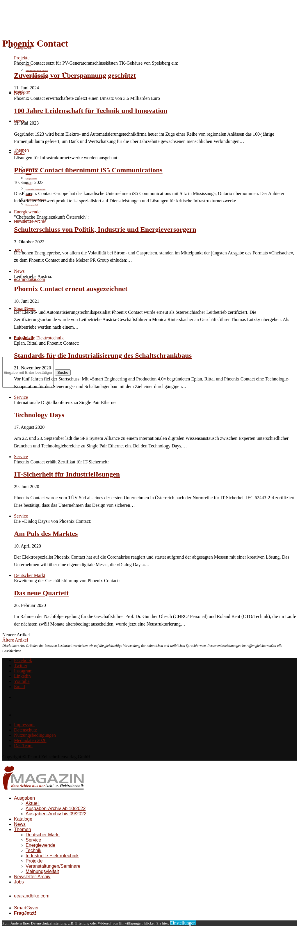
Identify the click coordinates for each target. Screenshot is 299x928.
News (20, 824)
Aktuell (33, 803)
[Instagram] (23, 670)
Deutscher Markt (43, 834)
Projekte (34, 860)
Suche (62, 372)
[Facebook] (23, 660)
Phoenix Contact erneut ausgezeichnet (70, 289)
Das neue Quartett (41, 593)
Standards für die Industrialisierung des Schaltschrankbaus (103, 355)
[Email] (19, 686)
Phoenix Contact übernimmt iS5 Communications (88, 170)
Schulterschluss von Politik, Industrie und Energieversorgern (105, 229)
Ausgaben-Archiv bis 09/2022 (56, 813)
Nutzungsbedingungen (35, 735)
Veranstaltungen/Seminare (53, 866)
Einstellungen (183, 922)
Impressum (24, 724)
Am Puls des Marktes (46, 533)
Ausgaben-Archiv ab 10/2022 (37, 70)
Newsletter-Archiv (30, 221)
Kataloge (23, 819)
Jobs (19, 881)
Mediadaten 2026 (30, 740)
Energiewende (31, 179)
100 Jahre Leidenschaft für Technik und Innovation (90, 110)
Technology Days (39, 415)
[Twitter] (20, 665)
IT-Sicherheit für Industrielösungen (67, 474)
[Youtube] (22, 681)
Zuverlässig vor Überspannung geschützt (75, 75)
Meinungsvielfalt (32, 205)
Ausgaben (24, 798)
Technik (33, 850)
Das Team (23, 745)
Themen (22, 829)
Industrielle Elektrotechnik (35, 189)
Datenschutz (25, 729)
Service (33, 839)
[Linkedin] (22, 676)
